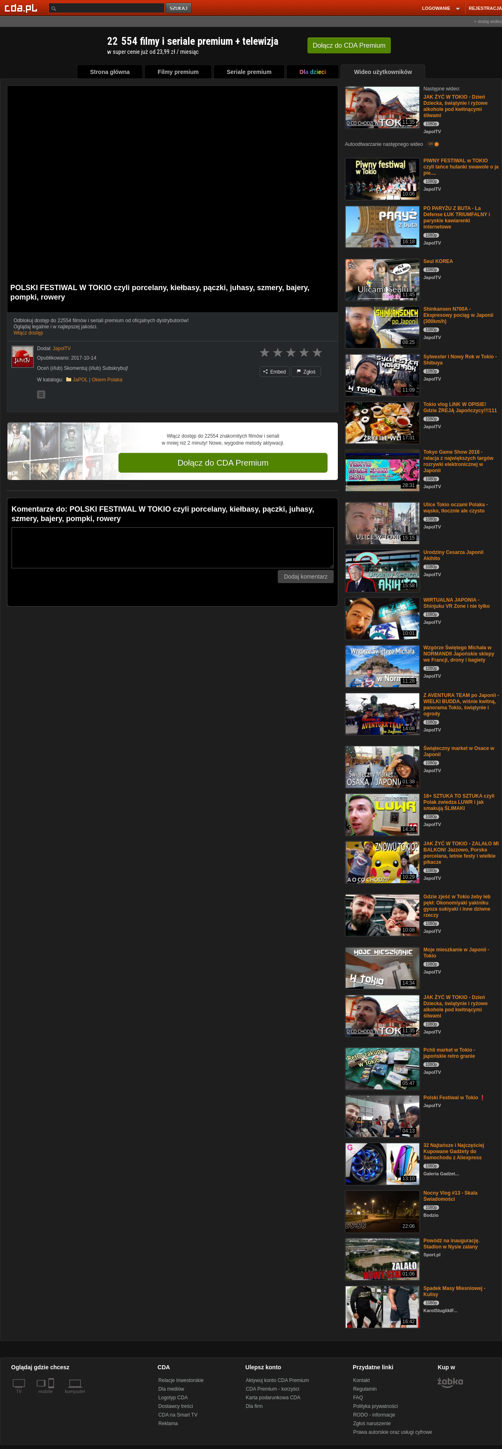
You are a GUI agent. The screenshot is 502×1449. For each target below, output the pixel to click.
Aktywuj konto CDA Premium (277, 1380)
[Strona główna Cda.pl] (22, 8)
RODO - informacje (374, 1415)
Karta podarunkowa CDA (273, 1398)
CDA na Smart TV (178, 1415)
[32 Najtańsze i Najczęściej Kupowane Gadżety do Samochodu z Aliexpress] (381, 1163)
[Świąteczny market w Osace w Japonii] (381, 766)
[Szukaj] (107, 8)
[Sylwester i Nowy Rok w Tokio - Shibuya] (381, 374)
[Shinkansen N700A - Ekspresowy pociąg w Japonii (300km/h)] (381, 327)
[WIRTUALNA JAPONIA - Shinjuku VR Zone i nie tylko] (381, 618)
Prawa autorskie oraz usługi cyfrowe (392, 1432)
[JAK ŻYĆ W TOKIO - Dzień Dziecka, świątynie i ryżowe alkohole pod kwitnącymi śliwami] (381, 106)
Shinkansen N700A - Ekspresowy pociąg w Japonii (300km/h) (458, 315)
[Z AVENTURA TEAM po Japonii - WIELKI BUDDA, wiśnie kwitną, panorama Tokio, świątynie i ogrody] (381, 713)
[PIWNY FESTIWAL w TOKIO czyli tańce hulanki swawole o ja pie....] (381, 178)
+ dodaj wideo (488, 21)
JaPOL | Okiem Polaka (98, 380)
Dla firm (254, 1406)
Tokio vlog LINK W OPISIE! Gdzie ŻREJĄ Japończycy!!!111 (460, 407)
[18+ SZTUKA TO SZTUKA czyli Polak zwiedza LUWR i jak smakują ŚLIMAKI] (381, 814)
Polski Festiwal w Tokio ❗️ (454, 1098)
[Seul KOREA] (381, 279)
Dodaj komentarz (306, 576)
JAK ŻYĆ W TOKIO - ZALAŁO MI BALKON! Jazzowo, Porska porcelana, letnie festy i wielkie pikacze (461, 853)
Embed (274, 372)
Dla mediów (171, 1389)
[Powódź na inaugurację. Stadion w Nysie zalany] (381, 1258)
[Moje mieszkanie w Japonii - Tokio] (381, 967)
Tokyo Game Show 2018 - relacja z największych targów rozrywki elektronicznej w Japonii (458, 461)
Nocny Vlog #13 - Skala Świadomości (450, 1196)
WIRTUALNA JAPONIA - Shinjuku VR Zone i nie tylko (456, 603)
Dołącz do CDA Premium (222, 462)
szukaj (179, 8)
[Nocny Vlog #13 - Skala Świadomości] (381, 1211)
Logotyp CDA (173, 1398)
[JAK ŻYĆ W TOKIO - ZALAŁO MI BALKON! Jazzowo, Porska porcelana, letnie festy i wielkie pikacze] (381, 861)
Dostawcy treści (175, 1406)
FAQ (358, 1398)
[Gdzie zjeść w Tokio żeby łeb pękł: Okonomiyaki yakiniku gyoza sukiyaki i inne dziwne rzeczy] (381, 914)
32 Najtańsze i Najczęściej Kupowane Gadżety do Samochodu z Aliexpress (453, 1151)
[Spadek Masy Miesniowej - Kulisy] (381, 1306)
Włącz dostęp (28, 333)
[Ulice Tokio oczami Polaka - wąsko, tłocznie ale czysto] (381, 522)
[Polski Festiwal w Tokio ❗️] (381, 1115)
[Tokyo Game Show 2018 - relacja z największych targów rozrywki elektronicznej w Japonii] (381, 470)
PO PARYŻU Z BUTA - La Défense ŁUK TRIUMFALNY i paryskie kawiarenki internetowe (456, 217)
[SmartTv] (52, 1396)
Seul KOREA (438, 261)
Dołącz (349, 45)
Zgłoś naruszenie (371, 1423)
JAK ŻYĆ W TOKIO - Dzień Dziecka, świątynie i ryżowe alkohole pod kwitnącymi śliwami (455, 106)
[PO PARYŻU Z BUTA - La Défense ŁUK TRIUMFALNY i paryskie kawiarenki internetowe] (381, 226)
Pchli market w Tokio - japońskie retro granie (449, 1053)
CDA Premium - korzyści (272, 1389)
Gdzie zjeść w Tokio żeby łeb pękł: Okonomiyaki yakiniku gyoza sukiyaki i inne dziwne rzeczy (456, 906)
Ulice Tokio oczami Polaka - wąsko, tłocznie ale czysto (455, 508)
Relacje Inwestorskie (181, 1380)
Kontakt (361, 1380)
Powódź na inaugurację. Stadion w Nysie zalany (451, 1244)
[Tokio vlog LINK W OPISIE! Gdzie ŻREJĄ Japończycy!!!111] (381, 422)
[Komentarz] (173, 547)
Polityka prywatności (375, 1406)
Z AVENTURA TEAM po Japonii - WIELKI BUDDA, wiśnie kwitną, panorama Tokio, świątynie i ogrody (461, 704)
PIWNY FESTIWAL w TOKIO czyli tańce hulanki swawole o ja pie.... (461, 167)
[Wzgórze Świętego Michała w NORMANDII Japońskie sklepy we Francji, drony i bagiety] (381, 665)
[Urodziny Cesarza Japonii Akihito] (381, 570)
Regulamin (364, 1389)
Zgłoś (306, 372)
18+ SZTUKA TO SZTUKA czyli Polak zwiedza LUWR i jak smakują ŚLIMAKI (459, 802)
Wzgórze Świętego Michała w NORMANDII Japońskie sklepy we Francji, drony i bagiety (458, 654)
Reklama (168, 1423)
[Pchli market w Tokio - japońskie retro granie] (381, 1068)
